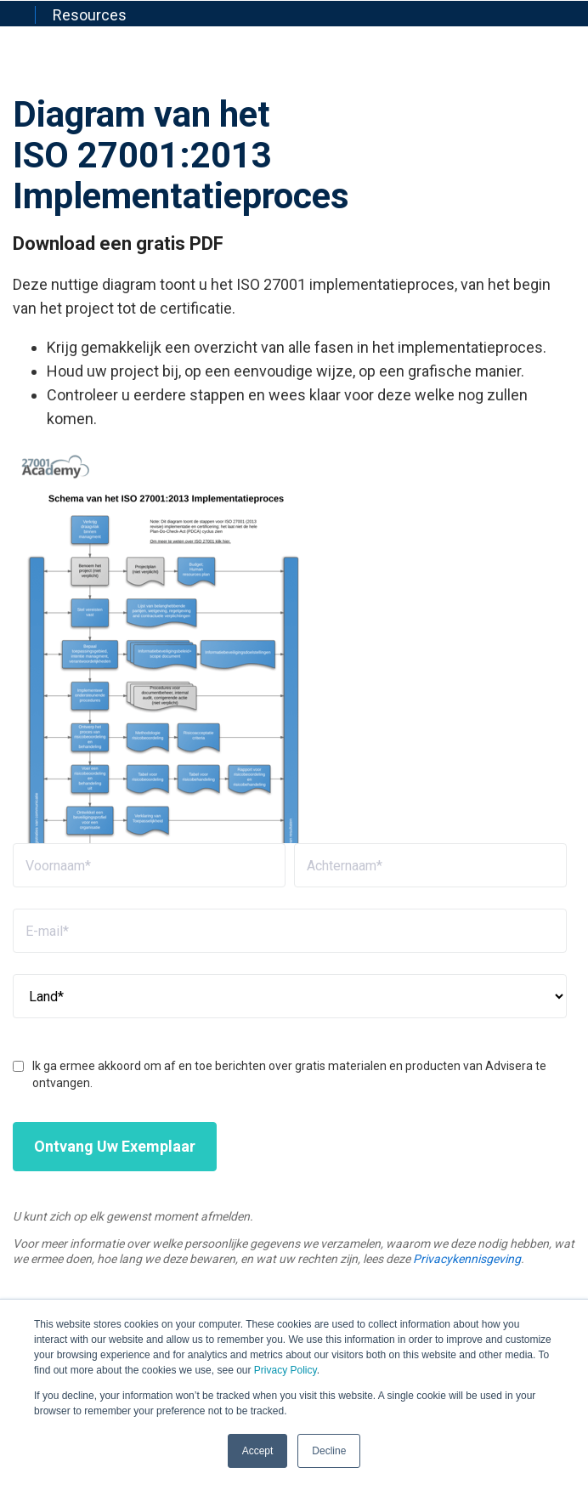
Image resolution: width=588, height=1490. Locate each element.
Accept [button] (258, 1451)
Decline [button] (329, 1451)
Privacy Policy (285, 1370)
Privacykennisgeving (467, 1259)
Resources (90, 15)
